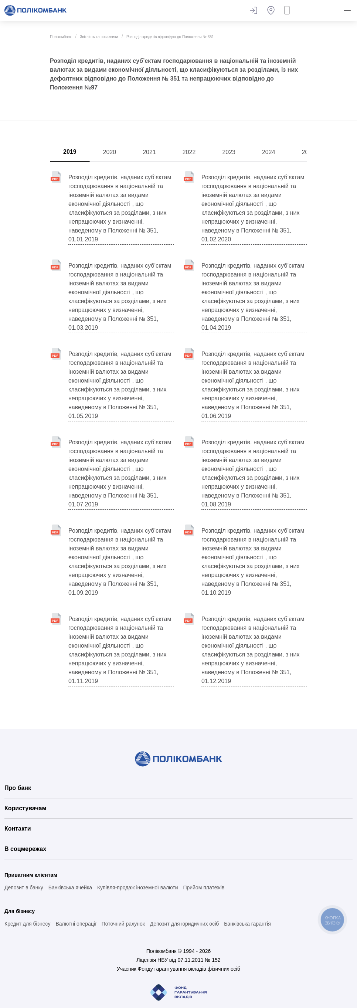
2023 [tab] (228, 152)
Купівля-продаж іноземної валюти (137, 887)
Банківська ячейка (70, 887)
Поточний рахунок (123, 924)
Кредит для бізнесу (27, 924)
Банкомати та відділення (270, 10)
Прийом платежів (203, 887)
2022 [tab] (189, 152)
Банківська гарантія (247, 924)
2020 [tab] (109, 152)
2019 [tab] (69, 152)
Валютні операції (75, 924)
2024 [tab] (268, 152)
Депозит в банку (23, 887)
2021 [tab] (149, 152)
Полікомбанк (60, 37)
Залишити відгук (253, 10)
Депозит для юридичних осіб (184, 924)
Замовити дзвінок (288, 10)
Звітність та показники (99, 37)
